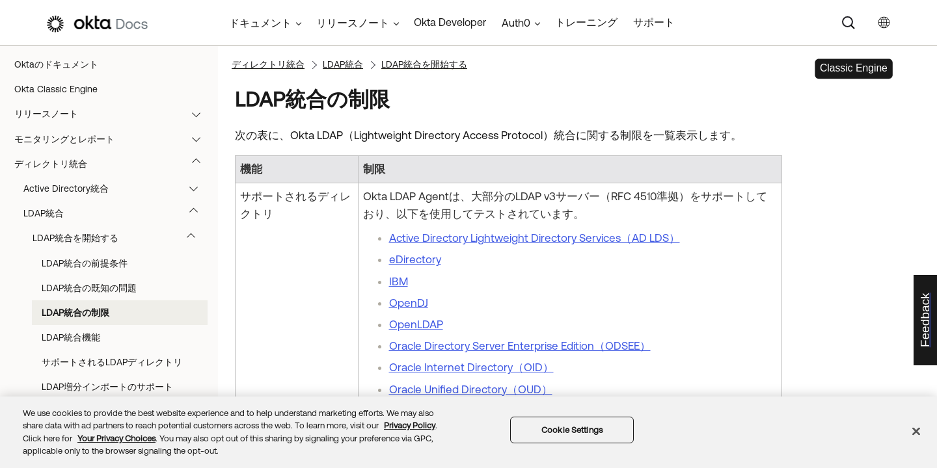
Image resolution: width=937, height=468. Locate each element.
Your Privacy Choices (116, 438)
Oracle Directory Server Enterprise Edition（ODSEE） (520, 345)
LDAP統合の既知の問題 (89, 288)
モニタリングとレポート (113, 139)
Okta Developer (450, 22)
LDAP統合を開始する (120, 238)
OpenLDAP (416, 324)
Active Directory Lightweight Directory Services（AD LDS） (534, 237)
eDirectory (415, 259)
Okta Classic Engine (56, 89)
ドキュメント (260, 23)
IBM (398, 281)
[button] (199, 113)
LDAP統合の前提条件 (85, 263)
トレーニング (586, 22)
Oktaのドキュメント (56, 64)
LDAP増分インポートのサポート (107, 387)
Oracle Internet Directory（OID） (471, 367)
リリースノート (113, 113)
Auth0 (516, 23)
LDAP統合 (116, 213)
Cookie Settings (572, 430)
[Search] (848, 22)
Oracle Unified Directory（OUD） (470, 389)
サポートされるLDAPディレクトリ (112, 362)
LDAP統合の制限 (75, 312)
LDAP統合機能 (71, 337)
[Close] (916, 431)
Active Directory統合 (116, 188)
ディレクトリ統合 (113, 163)
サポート (654, 22)
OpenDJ (408, 302)
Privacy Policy (409, 425)
